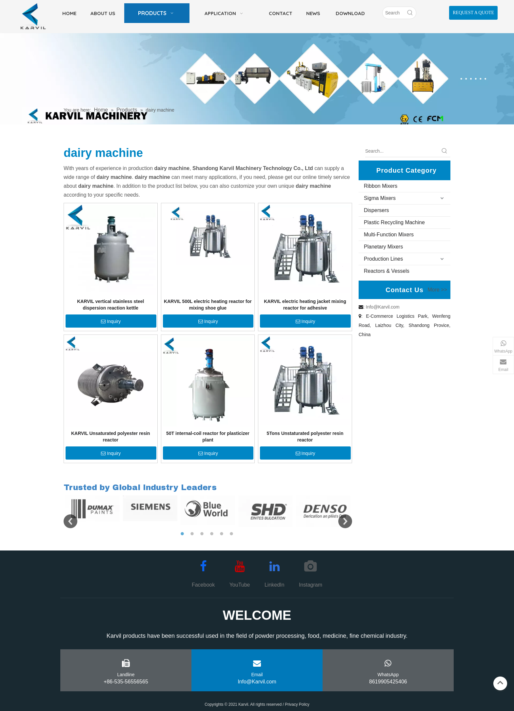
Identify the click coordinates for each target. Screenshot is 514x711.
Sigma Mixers (380, 198)
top (500, 683)
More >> (437, 289)
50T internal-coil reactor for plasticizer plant (207, 436)
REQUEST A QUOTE (473, 12)
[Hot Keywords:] (410, 13)
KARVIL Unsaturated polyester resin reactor (110, 436)
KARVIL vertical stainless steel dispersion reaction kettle (110, 305)
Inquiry (111, 321)
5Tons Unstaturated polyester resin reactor (305, 436)
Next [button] (345, 521)
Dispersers (376, 210)
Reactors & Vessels (386, 271)
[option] (92, 508)
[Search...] (402, 151)
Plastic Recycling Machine (394, 222)
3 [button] (203, 534)
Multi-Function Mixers (389, 234)
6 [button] (232, 534)
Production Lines (383, 259)
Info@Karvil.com (383, 307)
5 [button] (222, 534)
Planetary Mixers (383, 246)
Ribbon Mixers (380, 186)
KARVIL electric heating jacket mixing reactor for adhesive (305, 305)
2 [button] (193, 534)
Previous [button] (70, 521)
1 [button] (183, 534)
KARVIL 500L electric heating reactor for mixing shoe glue (208, 305)
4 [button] (212, 534)
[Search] (393, 13)
